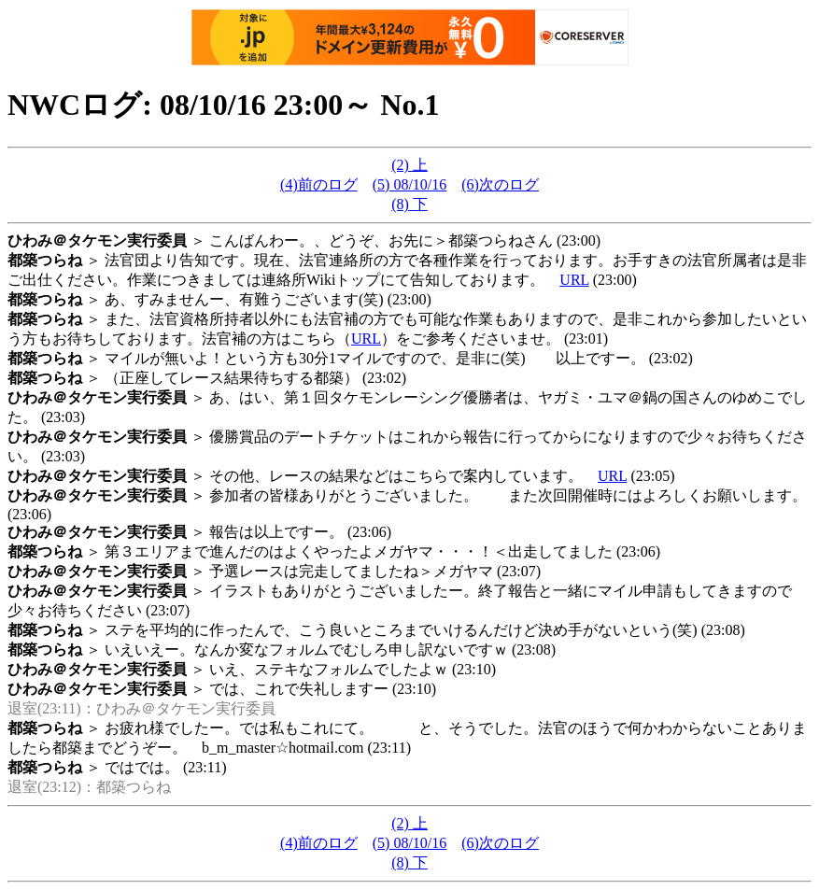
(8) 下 (409, 204)
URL (573, 280)
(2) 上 (409, 165)
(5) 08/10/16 (410, 184)
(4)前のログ (319, 184)
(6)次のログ (500, 184)
